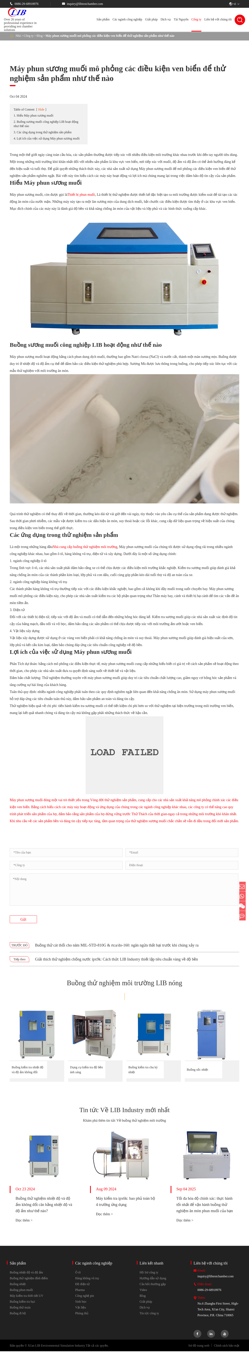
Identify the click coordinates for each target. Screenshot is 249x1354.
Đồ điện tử (82, 1286)
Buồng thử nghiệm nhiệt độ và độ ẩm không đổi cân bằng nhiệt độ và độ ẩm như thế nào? (44, 1207)
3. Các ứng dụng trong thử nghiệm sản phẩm (43, 132)
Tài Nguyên (181, 19)
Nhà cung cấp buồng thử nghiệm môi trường (85, 547)
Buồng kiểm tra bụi (22, 1304)
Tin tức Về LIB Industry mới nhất (124, 1111)
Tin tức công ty (149, 1316)
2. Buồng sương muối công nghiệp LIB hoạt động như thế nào (46, 124)
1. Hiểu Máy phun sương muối (33, 115)
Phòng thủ (81, 1316)
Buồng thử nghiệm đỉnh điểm (29, 1281)
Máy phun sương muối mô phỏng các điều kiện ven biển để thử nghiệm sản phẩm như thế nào (110, 35)
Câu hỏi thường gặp (153, 1286)
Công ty (196, 19)
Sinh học (81, 1304)
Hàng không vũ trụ (87, 1281)
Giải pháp (151, 19)
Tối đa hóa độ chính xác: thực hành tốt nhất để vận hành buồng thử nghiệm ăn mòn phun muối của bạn (204, 1207)
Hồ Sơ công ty (149, 1275)
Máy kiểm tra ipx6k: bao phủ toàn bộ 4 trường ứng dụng (125, 1204)
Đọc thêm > (24, 1223)
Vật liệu (80, 1310)
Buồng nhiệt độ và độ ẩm (26, 1275)
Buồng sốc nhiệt (197, 1069)
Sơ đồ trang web (198, 1348)
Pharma (80, 1292)
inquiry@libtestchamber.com (82, 3)
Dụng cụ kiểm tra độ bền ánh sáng (86, 1070)
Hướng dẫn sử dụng (153, 1281)
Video (143, 1292)
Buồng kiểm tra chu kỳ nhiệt (143, 1070)
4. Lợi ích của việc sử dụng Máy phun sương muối (47, 138)
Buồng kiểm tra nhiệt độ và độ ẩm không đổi (27, 1070)
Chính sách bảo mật (226, 1348)
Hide (41, 109)
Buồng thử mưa (20, 1310)
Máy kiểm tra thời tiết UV (26, 1298)
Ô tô (78, 1275)
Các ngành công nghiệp (127, 19)
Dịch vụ (165, 19)
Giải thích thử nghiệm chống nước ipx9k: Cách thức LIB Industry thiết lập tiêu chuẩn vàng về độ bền (116, 959)
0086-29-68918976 (24, 3)
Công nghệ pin (84, 1298)
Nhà (18, 35)
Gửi (23, 919)
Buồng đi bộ (18, 1316)
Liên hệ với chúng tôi (218, 19)
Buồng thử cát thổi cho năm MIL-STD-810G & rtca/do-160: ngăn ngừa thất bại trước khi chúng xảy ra (117, 945)
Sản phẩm (103, 19)
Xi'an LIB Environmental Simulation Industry (56, 1348)
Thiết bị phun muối (81, 195)
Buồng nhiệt (18, 1286)
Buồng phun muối (21, 1292)
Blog (40, 35)
